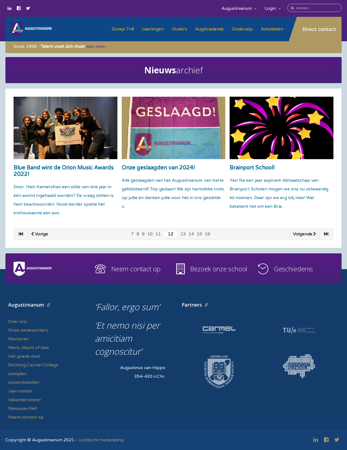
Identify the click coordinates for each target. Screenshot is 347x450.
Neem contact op (135, 268)
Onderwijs (242, 29)
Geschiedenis (293, 268)
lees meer (96, 46)
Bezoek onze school (218, 268)
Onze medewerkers (28, 330)
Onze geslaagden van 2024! (158, 168)
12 (170, 234)
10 (150, 234)
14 (191, 234)
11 (158, 234)
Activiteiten (272, 29)
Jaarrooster (20, 391)
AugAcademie (209, 29)
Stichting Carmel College (33, 365)
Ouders (179, 29)
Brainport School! (252, 168)
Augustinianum (238, 8)
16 (207, 234)
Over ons (17, 321)
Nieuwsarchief (22, 408)
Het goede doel (24, 356)
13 (183, 234)
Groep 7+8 (123, 29)
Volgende (304, 234)
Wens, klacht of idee (28, 347)
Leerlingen (153, 29)
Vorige (39, 234)
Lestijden (17, 373)
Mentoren (18, 339)
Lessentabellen (23, 382)
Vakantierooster (24, 399)
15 (199, 234)
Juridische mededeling (101, 440)
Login (273, 8)
